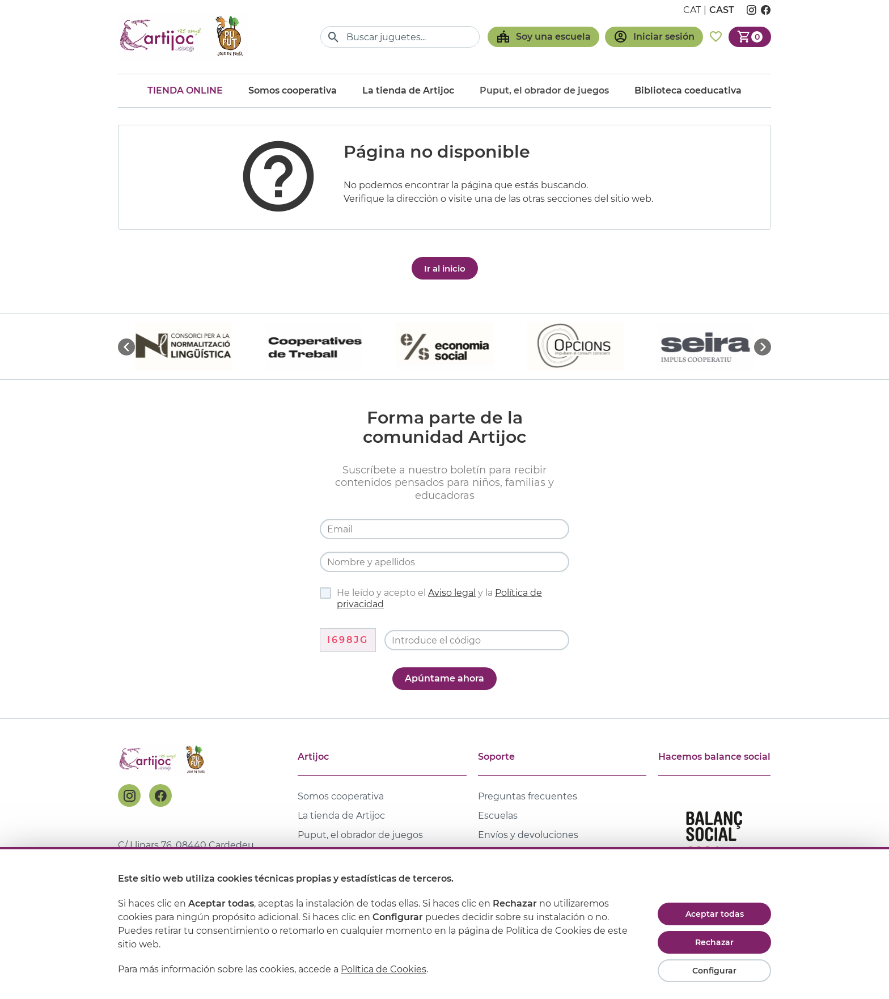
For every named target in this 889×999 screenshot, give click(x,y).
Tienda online (185, 90)
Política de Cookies (383, 969)
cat (692, 10)
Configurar (714, 971)
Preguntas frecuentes (527, 796)
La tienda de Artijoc (408, 90)
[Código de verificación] (476, 640)
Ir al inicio (444, 268)
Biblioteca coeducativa (688, 90)
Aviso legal (452, 592)
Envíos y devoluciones (528, 834)
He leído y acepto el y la (431, 598)
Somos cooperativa (292, 90)
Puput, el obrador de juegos (360, 834)
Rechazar (714, 942)
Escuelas (498, 815)
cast (721, 10)
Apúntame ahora (444, 678)
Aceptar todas (714, 914)
